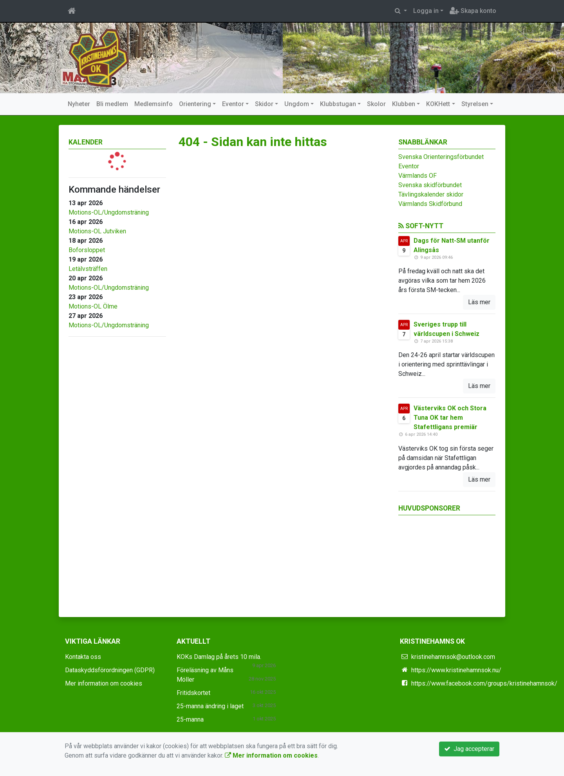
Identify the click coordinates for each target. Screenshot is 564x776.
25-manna (190, 719)
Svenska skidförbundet (430, 185)
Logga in (426, 10)
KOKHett (438, 104)
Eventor (233, 104)
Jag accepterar (469, 749)
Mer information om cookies (103, 683)
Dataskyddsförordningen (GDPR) (110, 670)
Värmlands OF (417, 175)
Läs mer (479, 302)
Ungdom (296, 104)
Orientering (195, 104)
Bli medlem (112, 104)
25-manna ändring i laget (210, 706)
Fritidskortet (193, 693)
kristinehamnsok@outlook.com (453, 657)
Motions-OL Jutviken (97, 231)
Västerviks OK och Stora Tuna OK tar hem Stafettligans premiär (450, 417)
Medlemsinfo (153, 104)
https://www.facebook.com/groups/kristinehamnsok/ (484, 683)
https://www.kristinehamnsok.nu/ (456, 670)
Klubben (403, 104)
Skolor (376, 104)
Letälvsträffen (88, 269)
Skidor (264, 104)
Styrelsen (474, 104)
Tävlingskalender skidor (430, 194)
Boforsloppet (87, 250)
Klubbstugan (338, 104)
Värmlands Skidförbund (430, 204)
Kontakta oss (83, 657)
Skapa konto (473, 10)
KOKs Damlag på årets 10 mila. (219, 657)
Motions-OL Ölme (93, 306)
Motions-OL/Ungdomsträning (109, 212)
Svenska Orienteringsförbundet (441, 157)
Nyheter (79, 104)
